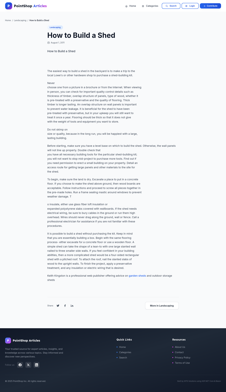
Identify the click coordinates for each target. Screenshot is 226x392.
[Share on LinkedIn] (72, 305)
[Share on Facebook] (65, 305)
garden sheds (137, 275)
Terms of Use (181, 362)
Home (130, 5)
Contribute (210, 6)
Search (171, 6)
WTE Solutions (190, 381)
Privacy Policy (181, 357)
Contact (178, 352)
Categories (150, 5)
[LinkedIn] (36, 365)
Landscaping (55, 27)
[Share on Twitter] (58, 305)
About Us (178, 347)
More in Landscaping (162, 305)
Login (190, 6)
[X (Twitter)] (28, 365)
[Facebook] (20, 365)
